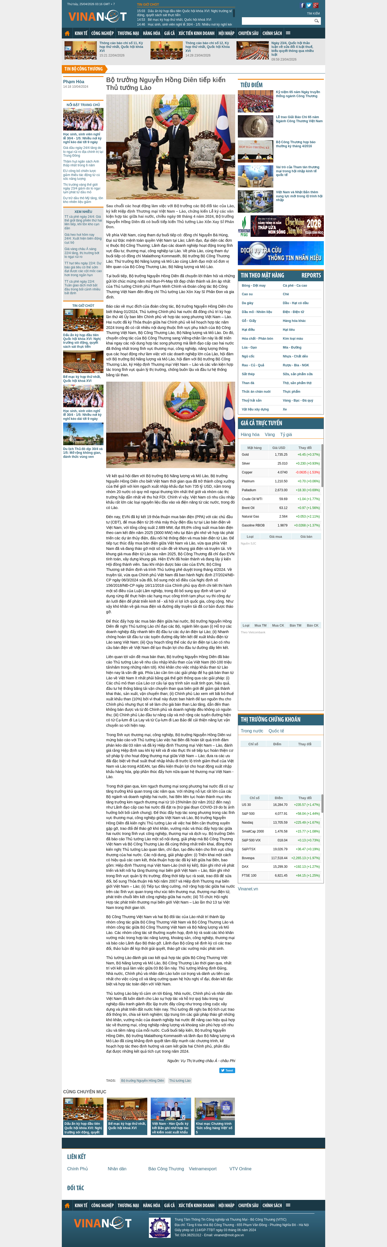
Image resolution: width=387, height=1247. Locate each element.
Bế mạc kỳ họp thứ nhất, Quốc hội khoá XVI (174, 20)
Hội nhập (226, 33)
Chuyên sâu (248, 33)
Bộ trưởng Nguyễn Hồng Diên (142, 1081)
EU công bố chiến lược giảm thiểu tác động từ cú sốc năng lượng (81, 175)
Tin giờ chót (148, 4)
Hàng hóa (151, 33)
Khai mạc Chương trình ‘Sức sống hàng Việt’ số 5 (214, 1128)
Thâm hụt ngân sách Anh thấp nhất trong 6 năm (81, 163)
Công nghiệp (102, 33)
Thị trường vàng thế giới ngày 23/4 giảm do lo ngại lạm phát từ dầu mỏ (81, 188)
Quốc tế (276, 731)
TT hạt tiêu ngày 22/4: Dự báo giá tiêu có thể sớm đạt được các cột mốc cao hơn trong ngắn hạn (83, 269)
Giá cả (169, 33)
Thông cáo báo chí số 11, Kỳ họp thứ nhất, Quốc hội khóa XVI (121, 47)
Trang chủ (67, 33)
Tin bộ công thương (83, 69)
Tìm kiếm (313, 13)
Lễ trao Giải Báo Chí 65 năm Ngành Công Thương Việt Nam (299, 119)
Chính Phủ (77, 1169)
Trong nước (252, 731)
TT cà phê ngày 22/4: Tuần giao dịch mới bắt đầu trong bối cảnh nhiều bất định (82, 287)
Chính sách (272, 33)
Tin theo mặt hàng (262, 276)
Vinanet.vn (248, 889)
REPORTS (311, 276)
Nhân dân (117, 1169)
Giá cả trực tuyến (261, 423)
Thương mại (128, 33)
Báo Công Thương (166, 1169)
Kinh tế (81, 33)
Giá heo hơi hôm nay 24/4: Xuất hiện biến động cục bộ (83, 238)
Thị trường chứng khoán (270, 720)
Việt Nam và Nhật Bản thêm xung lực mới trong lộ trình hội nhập (299, 196)
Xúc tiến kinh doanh (196, 33)
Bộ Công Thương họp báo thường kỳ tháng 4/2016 (296, 144)
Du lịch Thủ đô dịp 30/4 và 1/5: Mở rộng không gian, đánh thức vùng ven (83, 453)
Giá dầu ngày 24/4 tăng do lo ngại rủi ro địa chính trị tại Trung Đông (83, 151)
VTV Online (241, 1169)
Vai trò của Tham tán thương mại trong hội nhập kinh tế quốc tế (297, 171)
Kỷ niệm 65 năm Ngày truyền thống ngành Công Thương (298, 94)
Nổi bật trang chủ (83, 105)
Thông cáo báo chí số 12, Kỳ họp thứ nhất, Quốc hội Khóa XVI (207, 47)
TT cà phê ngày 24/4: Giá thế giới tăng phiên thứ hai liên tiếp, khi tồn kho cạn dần (83, 222)
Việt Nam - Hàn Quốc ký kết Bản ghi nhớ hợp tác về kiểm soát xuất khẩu (170, 1128)
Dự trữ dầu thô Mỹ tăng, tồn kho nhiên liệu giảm (83, 200)
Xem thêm (288, 32)
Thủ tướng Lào (180, 1081)
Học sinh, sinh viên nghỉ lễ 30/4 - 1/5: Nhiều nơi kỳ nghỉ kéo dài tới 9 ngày (185, 26)
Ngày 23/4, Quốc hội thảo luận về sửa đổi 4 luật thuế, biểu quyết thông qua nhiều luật (292, 49)
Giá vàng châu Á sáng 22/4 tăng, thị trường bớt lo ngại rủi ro (81, 253)
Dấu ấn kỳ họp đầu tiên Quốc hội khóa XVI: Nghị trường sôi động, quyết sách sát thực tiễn (185, 13)
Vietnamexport (203, 1169)
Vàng (270, 434)
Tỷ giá (286, 434)
